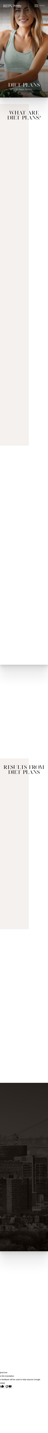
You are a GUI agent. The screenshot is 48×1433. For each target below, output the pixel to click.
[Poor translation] (8, 1387)
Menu (42, 5)
